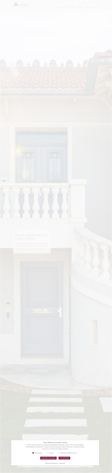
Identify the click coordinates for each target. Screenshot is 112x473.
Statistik (51, 453)
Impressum (62, 463)
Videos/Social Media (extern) (68, 453)
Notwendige (38, 453)
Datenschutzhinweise (51, 463)
